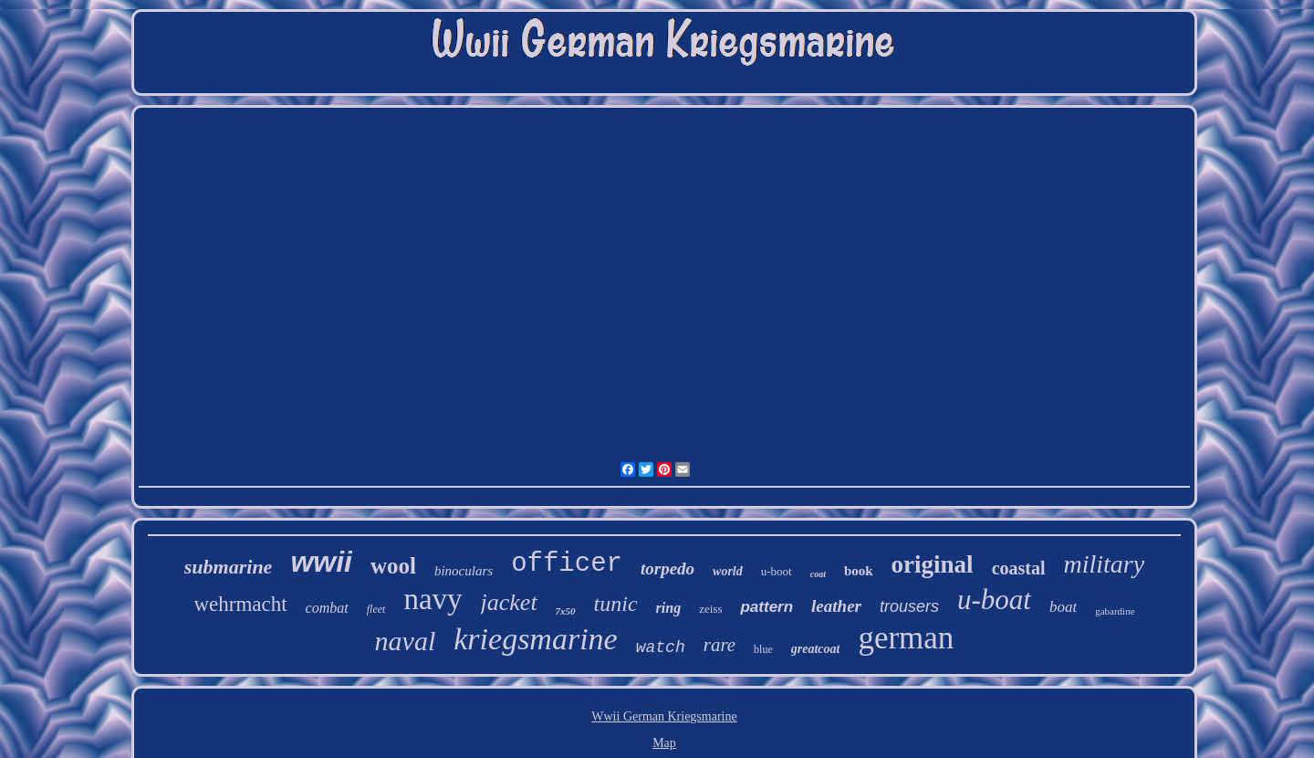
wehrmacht (240, 604)
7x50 (566, 610)
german (906, 638)
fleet (376, 609)
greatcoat (815, 649)
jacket (509, 602)
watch (660, 647)
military (1104, 564)
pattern (766, 607)
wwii (321, 561)
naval (405, 641)
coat (818, 574)
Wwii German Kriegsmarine (663, 716)
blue (763, 649)
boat (1063, 607)
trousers (909, 606)
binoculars (463, 570)
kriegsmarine (535, 639)
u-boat (994, 600)
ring (669, 608)
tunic (616, 604)
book (858, 570)
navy (432, 599)
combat (327, 608)
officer (566, 564)
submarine (228, 566)
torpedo (667, 568)
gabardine (1114, 610)
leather (836, 606)
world (728, 571)
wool (393, 565)
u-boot (776, 571)
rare (719, 645)
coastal (1019, 568)
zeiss (710, 609)
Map (664, 743)
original (933, 564)
